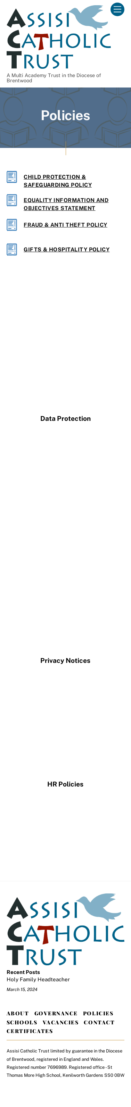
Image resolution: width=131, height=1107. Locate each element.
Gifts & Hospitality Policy (66, 249)
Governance (56, 1013)
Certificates (30, 1030)
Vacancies (61, 1022)
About (18, 1013)
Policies (98, 1013)
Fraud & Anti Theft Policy (65, 225)
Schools (22, 1022)
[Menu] (117, 9)
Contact (99, 1022)
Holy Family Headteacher (38, 979)
